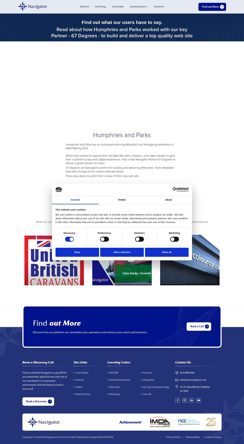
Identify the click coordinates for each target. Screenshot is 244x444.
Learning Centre (137, 7)
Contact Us (159, 7)
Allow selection (121, 252)
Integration (148, 380)
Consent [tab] (75, 199)
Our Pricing (100, 7)
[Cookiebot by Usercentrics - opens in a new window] (175, 189)
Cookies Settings (213, 437)
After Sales (114, 387)
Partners (79, 380)
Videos (78, 387)
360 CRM (113, 373)
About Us (84, 7)
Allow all (166, 252)
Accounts (147, 373)
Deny (77, 252)
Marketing (114, 394)
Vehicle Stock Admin (120, 380)
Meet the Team (83, 394)
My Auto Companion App (156, 387)
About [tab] (168, 199)
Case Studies (118, 7)
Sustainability (192, 437)
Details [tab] (122, 199)
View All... (147, 394)
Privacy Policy (173, 437)
